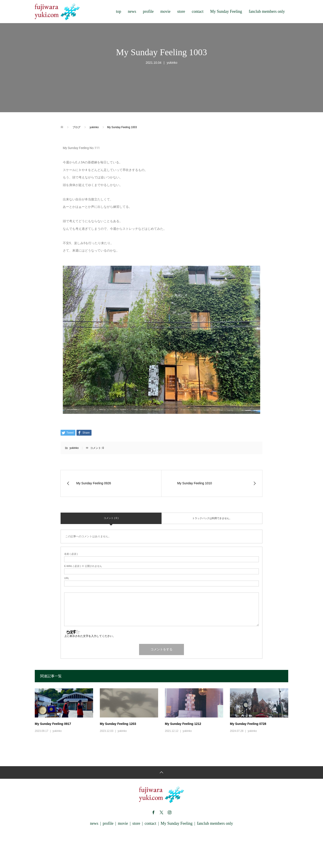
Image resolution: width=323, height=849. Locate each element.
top (118, 11)
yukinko (172, 62)
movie (165, 11)
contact (197, 11)
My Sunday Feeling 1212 (183, 724)
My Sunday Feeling (226, 11)
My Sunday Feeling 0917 (53, 724)
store (181, 11)
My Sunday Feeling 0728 (248, 724)
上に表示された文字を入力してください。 (89, 636)
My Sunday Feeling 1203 (118, 724)
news (132, 11)
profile (148, 11)
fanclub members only (267, 11)
